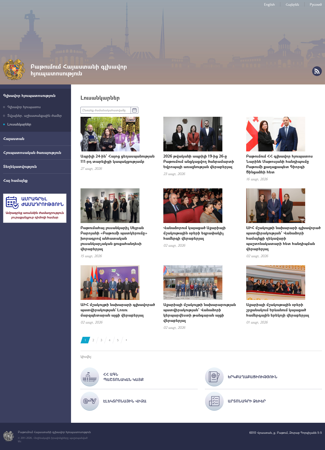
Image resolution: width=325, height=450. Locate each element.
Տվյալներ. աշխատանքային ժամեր (34, 115)
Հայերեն (292, 4)
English (269, 4)
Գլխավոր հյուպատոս (24, 107)
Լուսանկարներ (19, 124)
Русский (316, 4)
